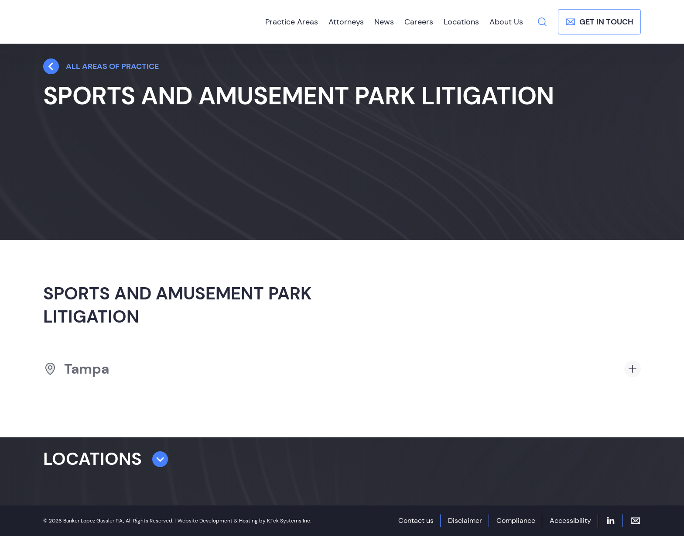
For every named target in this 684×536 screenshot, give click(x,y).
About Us (506, 22)
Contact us (416, 520)
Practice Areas (291, 22)
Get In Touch (599, 22)
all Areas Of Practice (101, 66)
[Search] (542, 22)
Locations (461, 22)
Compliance (515, 520)
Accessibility (570, 520)
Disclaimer (465, 520)
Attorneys (346, 22)
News (384, 22)
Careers (418, 22)
